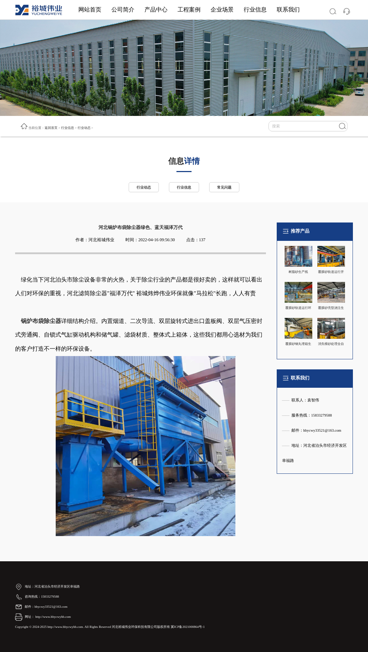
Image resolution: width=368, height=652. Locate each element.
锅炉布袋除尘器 (41, 321)
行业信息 (255, 9)
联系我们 (288, 9)
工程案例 (189, 9)
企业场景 (222, 9)
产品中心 (155, 9)
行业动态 (84, 128)
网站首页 (89, 9)
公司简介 (122, 9)
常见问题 (226, 187)
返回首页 (51, 128)
